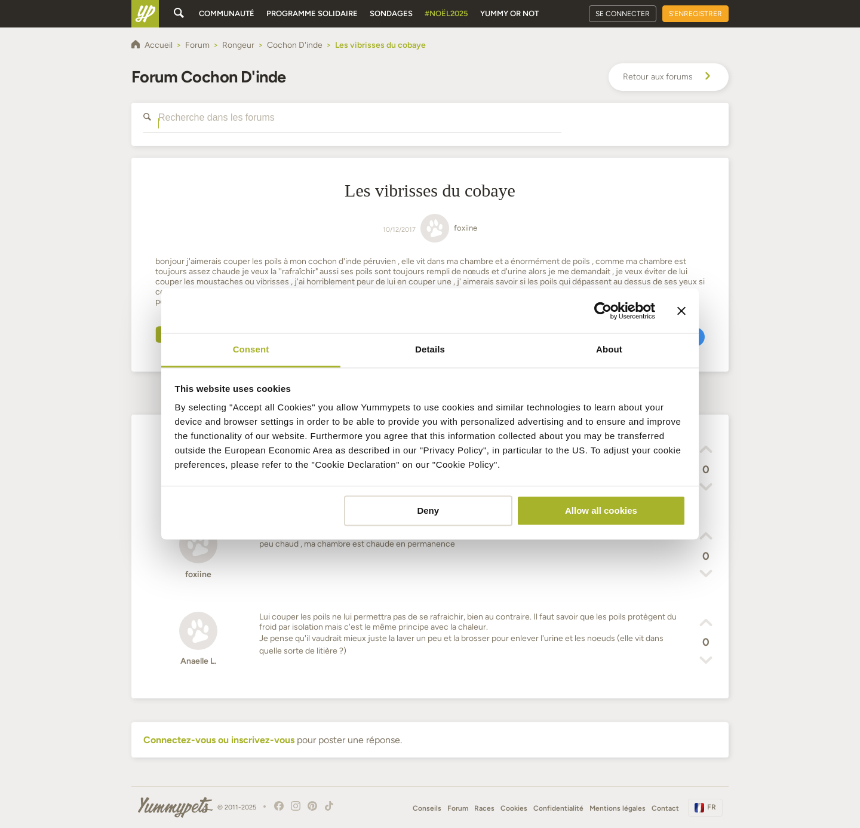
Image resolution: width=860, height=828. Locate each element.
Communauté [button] (226, 13)
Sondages (391, 13)
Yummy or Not (509, 13)
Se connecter (622, 14)
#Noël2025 (446, 13)
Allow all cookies (601, 510)
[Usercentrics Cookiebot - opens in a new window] (603, 311)
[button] (706, 451)
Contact (665, 808)
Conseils (427, 808)
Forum (457, 808)
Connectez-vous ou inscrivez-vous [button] (218, 740)
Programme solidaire (312, 13)
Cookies (513, 808)
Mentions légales (617, 808)
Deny (428, 510)
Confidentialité (558, 808)
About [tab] (609, 349)
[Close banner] (681, 310)
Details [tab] (430, 349)
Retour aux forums (668, 77)
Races (484, 808)
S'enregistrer (695, 14)
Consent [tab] (251, 349)
